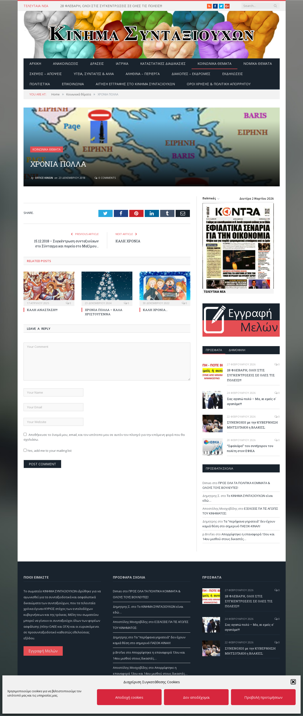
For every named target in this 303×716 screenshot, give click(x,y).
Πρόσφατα (214, 350)
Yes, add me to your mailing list (48, 450)
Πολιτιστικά (39, 84)
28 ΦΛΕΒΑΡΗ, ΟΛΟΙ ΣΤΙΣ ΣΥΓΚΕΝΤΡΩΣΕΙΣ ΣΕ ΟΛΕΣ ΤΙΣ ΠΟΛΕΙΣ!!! (111, 6)
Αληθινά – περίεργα (143, 73)
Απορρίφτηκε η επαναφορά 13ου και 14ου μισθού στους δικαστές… (238, 536)
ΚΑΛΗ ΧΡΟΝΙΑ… (155, 310)
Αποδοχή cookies (129, 697)
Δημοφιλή (237, 350)
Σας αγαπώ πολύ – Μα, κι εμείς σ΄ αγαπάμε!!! (251, 401)
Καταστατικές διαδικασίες (163, 63)
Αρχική (35, 63)
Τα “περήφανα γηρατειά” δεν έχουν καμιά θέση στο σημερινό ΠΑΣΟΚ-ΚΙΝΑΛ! (238, 523)
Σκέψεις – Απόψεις (45, 73)
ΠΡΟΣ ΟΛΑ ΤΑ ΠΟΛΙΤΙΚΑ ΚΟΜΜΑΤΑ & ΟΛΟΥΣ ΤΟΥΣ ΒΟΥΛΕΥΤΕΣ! (236, 485)
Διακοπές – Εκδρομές (191, 73)
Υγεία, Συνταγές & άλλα (94, 73)
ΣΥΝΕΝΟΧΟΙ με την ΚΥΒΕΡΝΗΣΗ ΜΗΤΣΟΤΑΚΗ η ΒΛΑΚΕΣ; (252, 424)
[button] (293, 681)
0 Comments (105, 177)
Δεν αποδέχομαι (196, 697)
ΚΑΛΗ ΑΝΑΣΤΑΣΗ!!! (42, 310)
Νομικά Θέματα (257, 63)
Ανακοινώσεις (65, 63)
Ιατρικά (122, 63)
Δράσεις (97, 63)
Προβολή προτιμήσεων (263, 697)
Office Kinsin (44, 177)
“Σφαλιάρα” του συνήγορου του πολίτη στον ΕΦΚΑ (250, 448)
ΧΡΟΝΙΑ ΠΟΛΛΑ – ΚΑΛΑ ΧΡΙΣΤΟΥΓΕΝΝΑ (103, 312)
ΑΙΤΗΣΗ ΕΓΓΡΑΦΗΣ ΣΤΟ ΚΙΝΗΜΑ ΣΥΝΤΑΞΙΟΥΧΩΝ (135, 84)
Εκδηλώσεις (232, 73)
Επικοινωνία (73, 84)
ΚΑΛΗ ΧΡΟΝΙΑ (127, 241)
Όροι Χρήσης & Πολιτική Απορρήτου (218, 84)
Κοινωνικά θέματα (214, 63)
